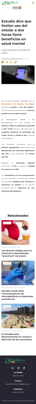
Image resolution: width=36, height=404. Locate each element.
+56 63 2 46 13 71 (18, 392)
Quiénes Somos (18, 376)
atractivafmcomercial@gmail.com (18, 384)
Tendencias (7, 223)
